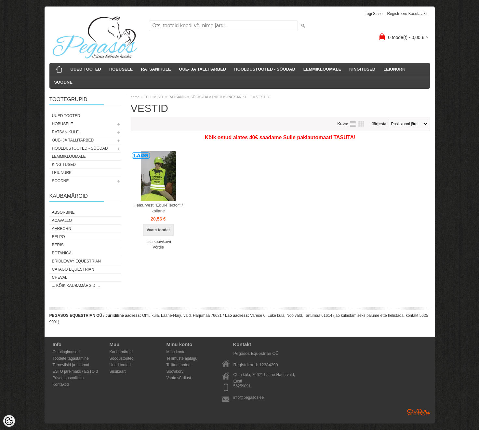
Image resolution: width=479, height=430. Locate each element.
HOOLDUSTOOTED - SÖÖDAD (264, 69)
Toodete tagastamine (71, 358)
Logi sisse (373, 13)
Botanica (62, 253)
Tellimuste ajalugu (181, 358)
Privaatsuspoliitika (68, 378)
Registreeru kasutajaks (407, 13)
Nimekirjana (353, 124)
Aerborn (61, 228)
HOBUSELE (121, 69)
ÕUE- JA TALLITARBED (202, 69)
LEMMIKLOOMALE (322, 69)
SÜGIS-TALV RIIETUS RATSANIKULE (221, 97)
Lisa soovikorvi (158, 241)
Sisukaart (118, 371)
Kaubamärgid (121, 352)
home (135, 97)
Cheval (59, 277)
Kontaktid (61, 384)
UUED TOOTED (86, 69)
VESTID (262, 97)
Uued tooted (120, 365)
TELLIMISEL (154, 97)
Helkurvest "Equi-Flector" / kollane (158, 208)
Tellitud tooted (178, 365)
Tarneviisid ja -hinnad (71, 365)
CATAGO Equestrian (73, 269)
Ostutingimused (66, 352)
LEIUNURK (394, 69)
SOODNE (63, 82)
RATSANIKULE (156, 69)
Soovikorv (175, 371)
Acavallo (62, 220)
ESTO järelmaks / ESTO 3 (75, 371)
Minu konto (176, 352)
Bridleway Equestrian (76, 261)
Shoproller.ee (418, 412)
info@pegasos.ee (248, 397)
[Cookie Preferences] (9, 421)
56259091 (242, 386)
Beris (58, 245)
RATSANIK (177, 97)
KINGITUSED (362, 69)
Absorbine (63, 212)
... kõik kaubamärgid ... (76, 285)
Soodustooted (122, 358)
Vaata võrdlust (178, 378)
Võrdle (158, 247)
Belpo (58, 237)
